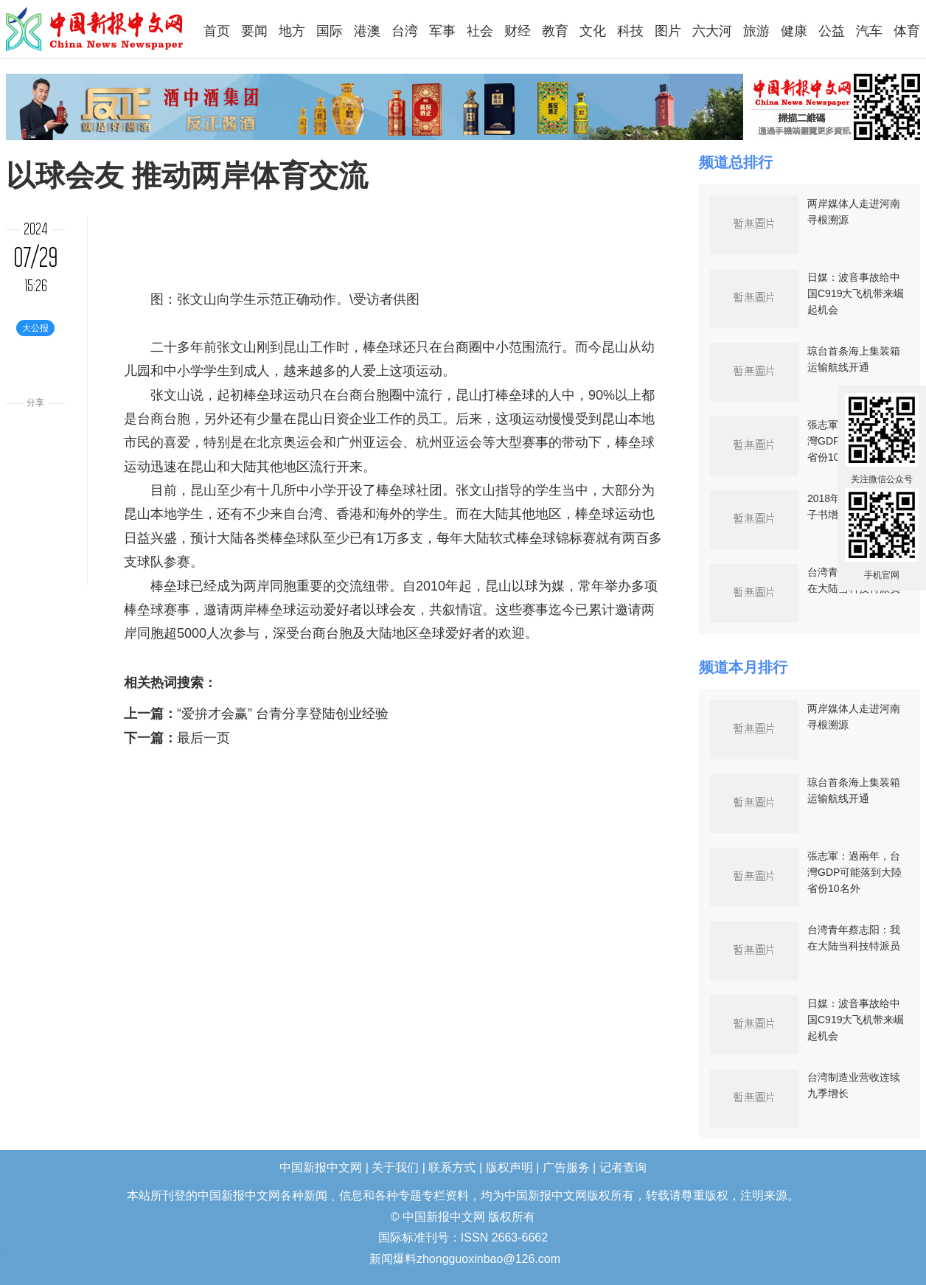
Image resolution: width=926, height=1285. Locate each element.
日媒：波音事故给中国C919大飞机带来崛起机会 (855, 293)
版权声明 (509, 1167)
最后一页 (203, 738)
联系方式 (452, 1167)
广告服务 (566, 1167)
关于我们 (395, 1167)
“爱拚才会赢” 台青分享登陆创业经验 (283, 713)
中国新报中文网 (95, 29)
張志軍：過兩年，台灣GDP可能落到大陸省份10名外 (854, 872)
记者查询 (623, 1167)
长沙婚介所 (2, 1249)
